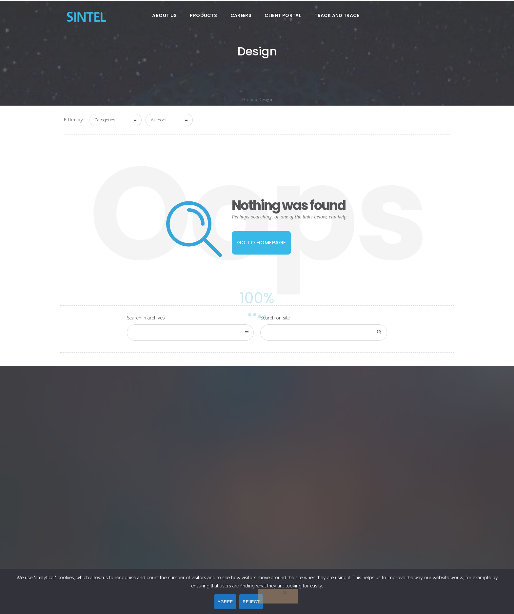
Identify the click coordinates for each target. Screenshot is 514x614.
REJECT (251, 601)
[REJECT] (278, 596)
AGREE (225, 601)
